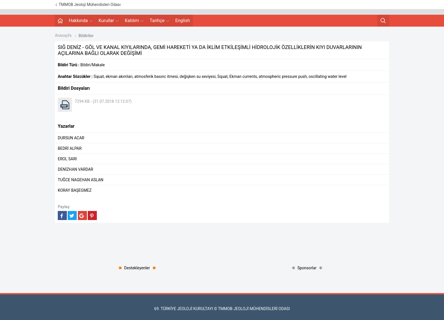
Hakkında (81, 20)
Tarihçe (159, 20)
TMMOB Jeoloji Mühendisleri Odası (88, 4)
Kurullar (109, 20)
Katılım (134, 20)
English (182, 20)
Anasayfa (63, 35)
